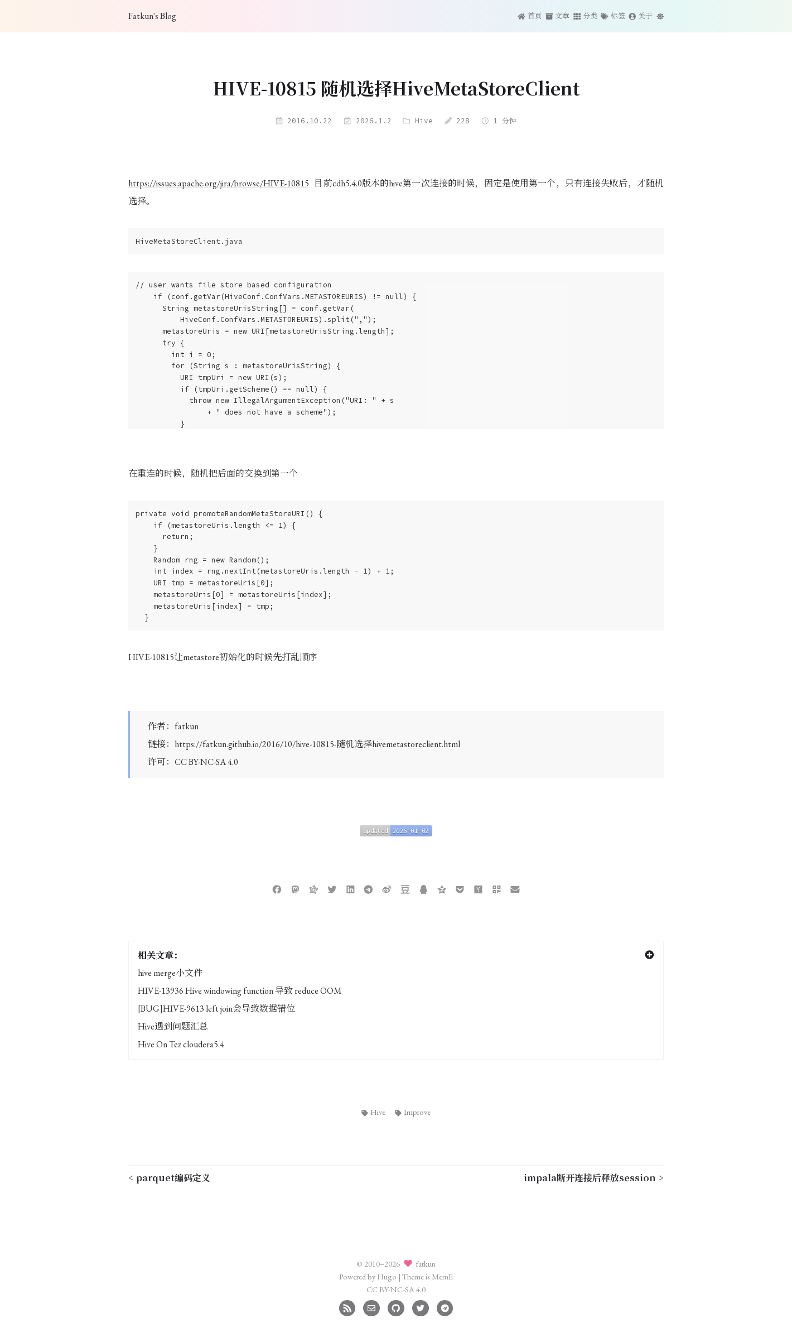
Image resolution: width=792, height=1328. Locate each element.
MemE (442, 1276)
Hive (424, 120)
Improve (413, 1111)
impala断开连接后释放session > (594, 1177)
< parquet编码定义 (169, 1177)
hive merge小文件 (170, 973)
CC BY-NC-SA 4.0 (206, 762)
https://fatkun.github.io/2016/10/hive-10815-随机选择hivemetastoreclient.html (317, 744)
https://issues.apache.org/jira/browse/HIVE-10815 (218, 183)
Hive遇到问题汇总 (173, 1026)
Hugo (387, 1276)
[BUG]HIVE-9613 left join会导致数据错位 (216, 1008)
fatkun (187, 726)
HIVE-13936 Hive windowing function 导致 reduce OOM (240, 991)
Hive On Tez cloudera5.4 (181, 1044)
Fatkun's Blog (152, 16)
